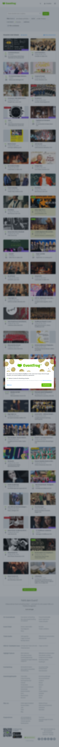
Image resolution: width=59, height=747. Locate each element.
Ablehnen (9, 385)
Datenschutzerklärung (47, 380)
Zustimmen (46, 385)
